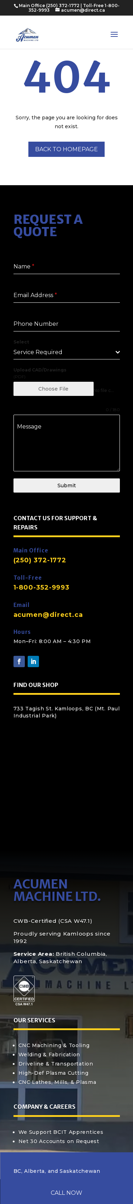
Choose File (53, 389)
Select (21, 342)
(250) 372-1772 (62, 5)
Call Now (66, 1192)
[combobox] (66, 352)
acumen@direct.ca (48, 615)
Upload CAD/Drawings (39, 370)
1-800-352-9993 (41, 587)
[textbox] (64, 352)
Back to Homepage (66, 149)
